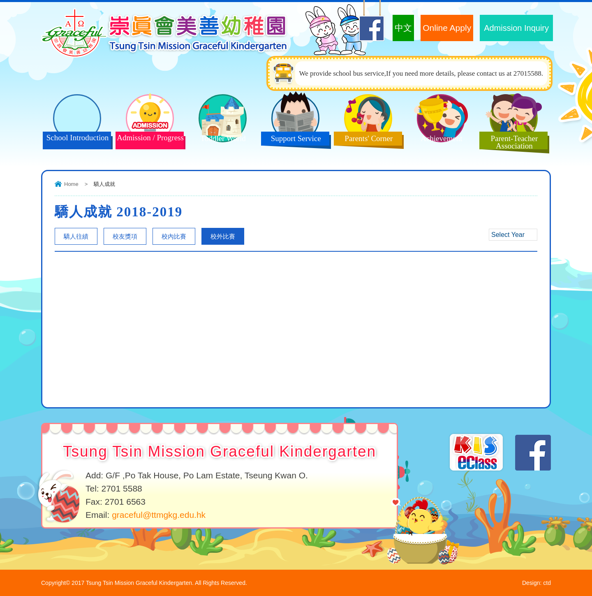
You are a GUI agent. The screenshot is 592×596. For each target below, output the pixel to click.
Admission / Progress (149, 140)
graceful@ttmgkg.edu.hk (159, 514)
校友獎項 (125, 236)
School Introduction (75, 140)
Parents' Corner (362, 141)
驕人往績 (76, 236)
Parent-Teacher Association (508, 143)
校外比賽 (222, 236)
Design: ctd (536, 583)
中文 (403, 27)
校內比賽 (174, 236)
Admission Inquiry (516, 27)
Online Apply (447, 27)
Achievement (435, 141)
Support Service (290, 141)
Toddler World (217, 141)
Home (71, 184)
